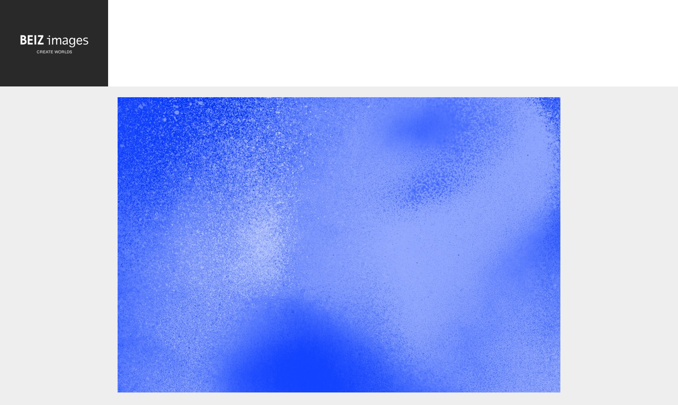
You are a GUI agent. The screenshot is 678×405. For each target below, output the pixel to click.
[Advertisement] (393, 44)
